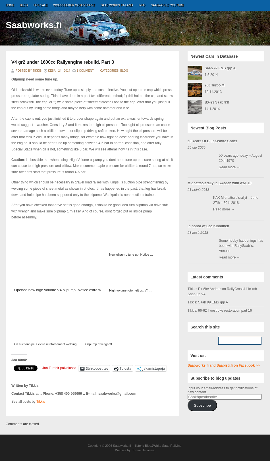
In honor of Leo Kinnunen (208, 226)
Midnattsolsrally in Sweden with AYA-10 (220, 183)
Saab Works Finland (117, 5)
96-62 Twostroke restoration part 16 (225, 311)
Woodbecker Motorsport (74, 5)
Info (142, 5)
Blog (24, 5)
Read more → (229, 167)
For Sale (40, 5)
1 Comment (85, 70)
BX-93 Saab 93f (217, 102)
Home (10, 5)
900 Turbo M (215, 85)
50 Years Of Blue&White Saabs (212, 141)
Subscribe (202, 405)
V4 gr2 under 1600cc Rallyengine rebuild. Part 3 (62, 62)
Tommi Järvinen (143, 450)
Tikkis (40, 402)
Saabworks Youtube (167, 5)
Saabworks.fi (34, 25)
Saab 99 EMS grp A (220, 68)
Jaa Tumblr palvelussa (59, 368)
